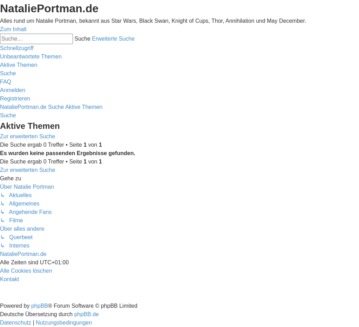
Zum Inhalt (13, 29)
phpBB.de (86, 314)
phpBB (39, 306)
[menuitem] (31, 57)
